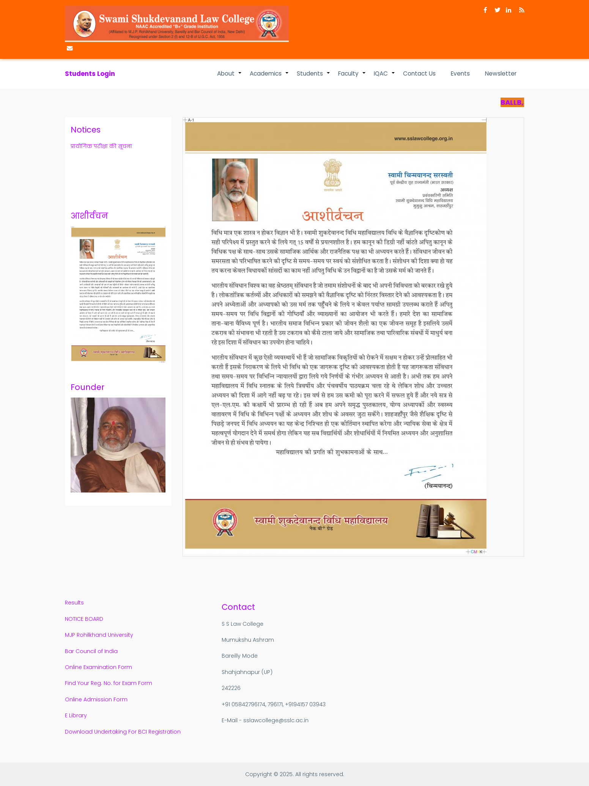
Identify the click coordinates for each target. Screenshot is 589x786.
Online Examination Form (98, 667)
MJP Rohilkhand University (99, 635)
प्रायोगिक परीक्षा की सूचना (101, 146)
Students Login (90, 73)
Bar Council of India (91, 651)
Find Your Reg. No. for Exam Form (108, 683)
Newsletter (501, 73)
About (229, 77)
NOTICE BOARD (84, 619)
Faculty (352, 77)
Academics (269, 77)
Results (75, 602)
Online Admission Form (96, 699)
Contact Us (419, 73)
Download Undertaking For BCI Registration (123, 731)
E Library (76, 715)
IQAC (384, 77)
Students (314, 77)
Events (460, 73)
